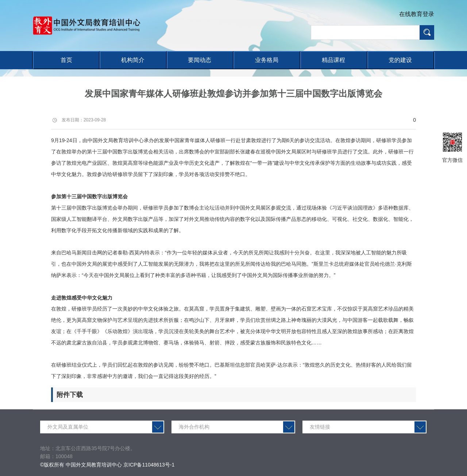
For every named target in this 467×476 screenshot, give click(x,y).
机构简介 (132, 60)
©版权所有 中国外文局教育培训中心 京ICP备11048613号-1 (107, 465)
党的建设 (400, 60)
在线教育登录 (416, 14)
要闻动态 (199, 60)
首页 (66, 60)
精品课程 (333, 60)
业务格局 (266, 60)
